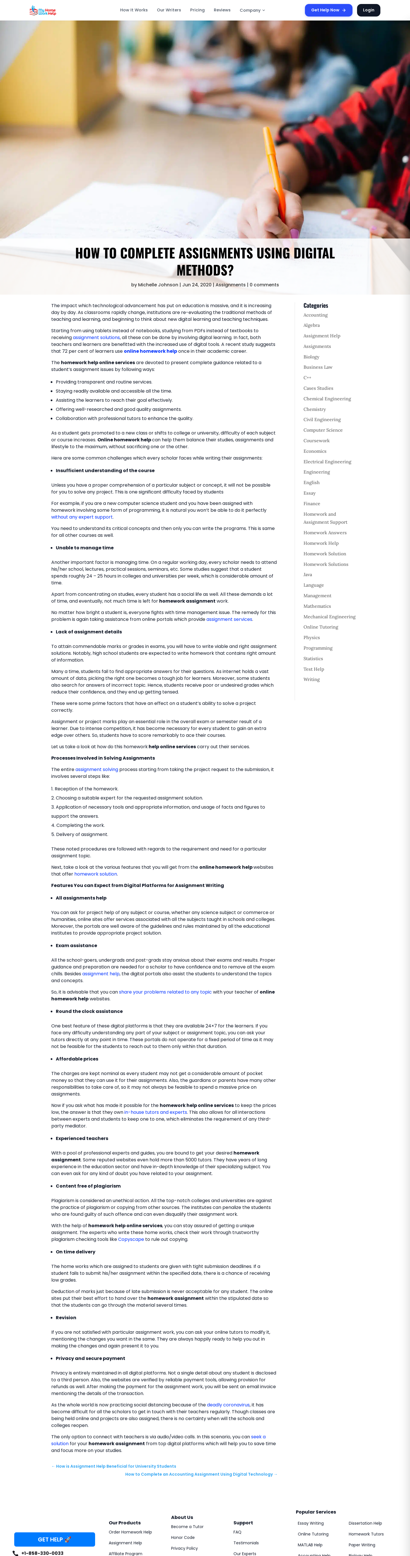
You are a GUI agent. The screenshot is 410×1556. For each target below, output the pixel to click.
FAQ (237, 1532)
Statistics (313, 658)
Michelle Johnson (158, 285)
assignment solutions (96, 337)
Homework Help (321, 543)
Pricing (197, 10)
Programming (318, 648)
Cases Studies (318, 388)
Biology (311, 357)
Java (308, 574)
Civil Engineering (322, 419)
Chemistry (315, 409)
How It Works (134, 10)
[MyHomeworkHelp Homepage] (55, 10)
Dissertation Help (365, 1523)
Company (253, 10)
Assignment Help (322, 335)
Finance (312, 503)
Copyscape (131, 1239)
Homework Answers (325, 532)
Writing (312, 679)
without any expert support (82, 517)
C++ (307, 377)
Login (368, 10)
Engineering (317, 472)
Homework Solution (325, 553)
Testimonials (246, 1543)
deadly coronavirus (228, 1405)
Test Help (314, 669)
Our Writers (169, 10)
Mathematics (317, 606)
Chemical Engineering (327, 398)
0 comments (264, 285)
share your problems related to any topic (165, 992)
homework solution (95, 874)
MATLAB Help (310, 1545)
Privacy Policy (184, 1548)
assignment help (101, 973)
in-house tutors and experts (155, 1112)
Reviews (222, 10)
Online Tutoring (321, 627)
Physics (312, 637)
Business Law (318, 367)
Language (314, 585)
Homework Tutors (366, 1534)
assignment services (229, 619)
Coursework (317, 440)
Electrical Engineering (327, 461)
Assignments (231, 285)
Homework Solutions (326, 564)
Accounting (316, 315)
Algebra (312, 325)
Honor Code (183, 1537)
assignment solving (96, 769)
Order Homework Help (130, 1532)
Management (317, 595)
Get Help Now (328, 10)
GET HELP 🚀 (54, 1539)
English (312, 482)
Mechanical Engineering (330, 616)
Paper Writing (362, 1545)
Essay (310, 493)
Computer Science (323, 430)
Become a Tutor (187, 1527)
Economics (315, 451)
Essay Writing (311, 1523)
